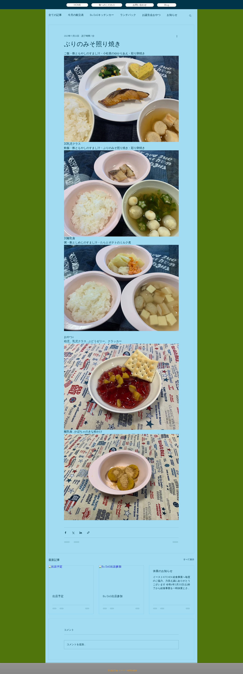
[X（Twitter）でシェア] (73, 532)
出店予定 (58, 596)
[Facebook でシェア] (65, 532)
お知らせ (172, 15)
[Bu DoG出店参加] (121, 578)
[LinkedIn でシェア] (80, 532)
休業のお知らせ (162, 571)
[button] (190, 15)
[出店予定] (71, 578)
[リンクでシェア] (88, 532)
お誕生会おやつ (151, 15)
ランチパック (128, 15)
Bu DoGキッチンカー (102, 15)
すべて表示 (188, 559)
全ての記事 (55, 15)
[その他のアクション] (177, 36)
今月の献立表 (76, 15)
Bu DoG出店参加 (113, 596)
